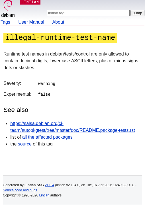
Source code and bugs (20, 190)
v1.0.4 (49, 185)
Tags (5, 22)
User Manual (31, 22)
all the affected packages (47, 136)
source (25, 142)
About (58, 22)
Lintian (44, 195)
